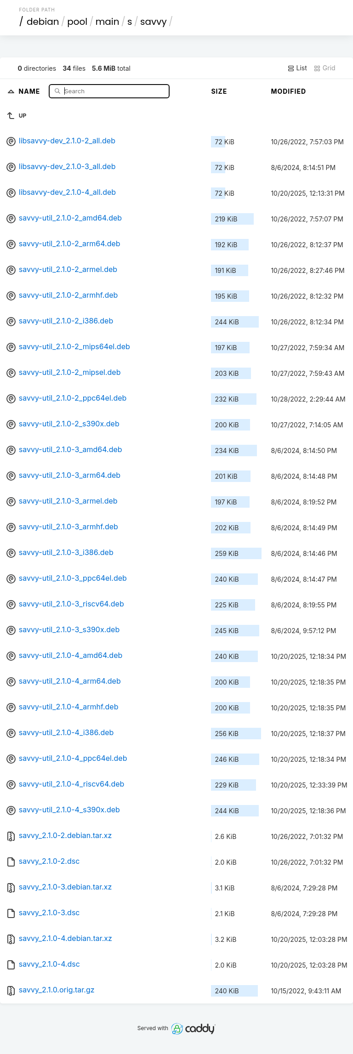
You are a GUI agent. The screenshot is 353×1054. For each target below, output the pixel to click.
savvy (153, 21)
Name (30, 91)
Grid (324, 68)
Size (219, 91)
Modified (288, 91)
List (297, 68)
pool (77, 21)
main (108, 21)
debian (43, 21)
